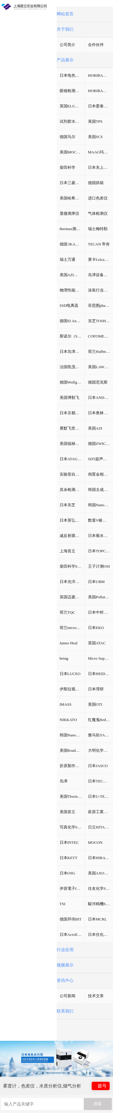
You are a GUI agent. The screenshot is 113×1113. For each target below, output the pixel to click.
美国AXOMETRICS (100, 873)
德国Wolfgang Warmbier (72, 382)
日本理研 (96, 689)
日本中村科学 (99, 612)
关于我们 (65, 29)
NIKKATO (68, 719)
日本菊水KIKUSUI (100, 535)
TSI (63, 904)
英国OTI (95, 704)
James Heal (69, 643)
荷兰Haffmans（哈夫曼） (100, 351)
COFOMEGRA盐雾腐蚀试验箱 (100, 336)
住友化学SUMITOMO (100, 888)
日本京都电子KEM (72, 413)
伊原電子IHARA (72, 888)
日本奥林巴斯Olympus (100, 413)
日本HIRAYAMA (100, 858)
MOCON (95, 842)
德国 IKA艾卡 (71, 244)
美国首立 (67, 811)
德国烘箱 (96, 182)
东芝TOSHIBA (100, 321)
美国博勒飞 (69, 397)
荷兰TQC (67, 612)
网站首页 (65, 14)
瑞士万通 (67, 259)
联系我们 (65, 1011)
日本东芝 (67, 505)
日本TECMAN (100, 781)
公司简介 (67, 44)
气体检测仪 (98, 213)
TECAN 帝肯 (99, 244)
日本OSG (67, 873)
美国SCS (95, 136)
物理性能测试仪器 (72, 290)
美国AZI (95, 428)
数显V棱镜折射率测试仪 (100, 520)
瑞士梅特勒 (98, 229)
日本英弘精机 (71, 520)
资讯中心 (65, 980)
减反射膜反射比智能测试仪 (72, 535)
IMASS (66, 704)
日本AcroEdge (71, 934)
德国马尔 (67, 136)
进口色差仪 (98, 198)
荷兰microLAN (72, 627)
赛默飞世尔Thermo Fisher (72, 428)
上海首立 (67, 551)
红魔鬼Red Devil (100, 719)
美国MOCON (71, 152)
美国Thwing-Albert (72, 796)
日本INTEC (69, 842)
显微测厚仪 (69, 213)
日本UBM (96, 581)
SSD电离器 (69, 305)
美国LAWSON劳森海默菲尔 (100, 367)
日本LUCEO (70, 673)
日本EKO (96, 627)
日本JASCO (98, 765)
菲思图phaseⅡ (100, 305)
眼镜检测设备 (71, 90)
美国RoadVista (72, 750)
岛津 (63, 781)
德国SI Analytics (72, 321)
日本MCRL (97, 919)
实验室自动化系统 (72, 474)
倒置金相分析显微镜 (100, 474)
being (64, 658)
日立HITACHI (99, 827)
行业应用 (65, 950)
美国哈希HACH (72, 198)
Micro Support (99, 658)
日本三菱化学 (71, 182)
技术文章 (96, 996)
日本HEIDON (99, 673)
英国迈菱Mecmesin (72, 597)
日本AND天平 (100, 397)
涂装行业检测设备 (100, 290)
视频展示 (65, 965)
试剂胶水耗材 (71, 121)
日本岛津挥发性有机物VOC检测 (72, 351)
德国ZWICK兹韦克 (100, 443)
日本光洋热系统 (72, 581)
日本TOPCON (99, 551)
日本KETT (68, 858)
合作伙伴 (96, 44)
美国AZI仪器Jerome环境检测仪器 (72, 275)
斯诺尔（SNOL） (72, 336)
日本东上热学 (99, 167)
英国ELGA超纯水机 (72, 106)
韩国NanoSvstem (100, 505)
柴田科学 (67, 167)
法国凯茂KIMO (72, 367)
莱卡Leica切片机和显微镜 (100, 259)
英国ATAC (97, 643)
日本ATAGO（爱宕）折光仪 (72, 459)
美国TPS (95, 121)
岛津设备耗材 (99, 275)
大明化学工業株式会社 (100, 750)
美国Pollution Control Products (100, 597)
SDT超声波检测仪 (100, 459)
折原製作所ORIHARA (72, 765)
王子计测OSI (99, 566)
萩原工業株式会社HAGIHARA (100, 811)
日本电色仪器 (71, 75)
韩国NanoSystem (72, 735)
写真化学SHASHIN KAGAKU (72, 827)
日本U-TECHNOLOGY (100, 796)
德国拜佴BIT (71, 919)
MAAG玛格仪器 (100, 152)
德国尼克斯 (98, 382)
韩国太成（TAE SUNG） (100, 489)
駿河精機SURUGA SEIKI (100, 904)
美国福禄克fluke (72, 443)
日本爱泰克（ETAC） (100, 106)
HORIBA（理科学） (100, 90)
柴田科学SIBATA (72, 566)
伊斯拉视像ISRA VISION (72, 689)
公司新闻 (67, 996)
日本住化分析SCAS (100, 934)
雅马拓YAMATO (100, 735)
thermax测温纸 (72, 229)
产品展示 (65, 60)
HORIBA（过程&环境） (100, 75)
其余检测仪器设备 (72, 489)
